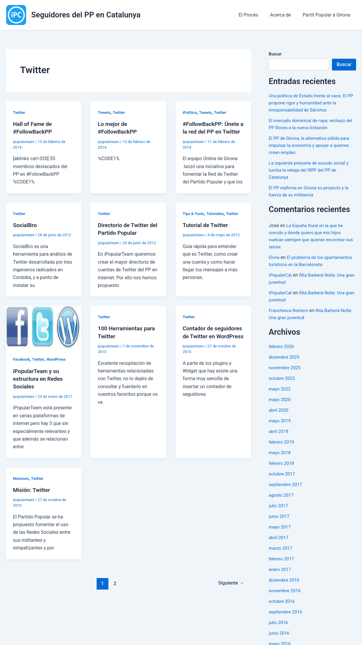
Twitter (19, 112)
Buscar (275, 54)
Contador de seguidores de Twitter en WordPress (211, 343)
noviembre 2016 (286, 597)
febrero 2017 (282, 566)
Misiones (21, 485)
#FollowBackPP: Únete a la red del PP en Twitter (213, 131)
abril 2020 (279, 417)
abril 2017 (279, 544)
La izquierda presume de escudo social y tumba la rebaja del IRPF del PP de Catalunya (311, 170)
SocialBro (25, 232)
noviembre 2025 (286, 375)
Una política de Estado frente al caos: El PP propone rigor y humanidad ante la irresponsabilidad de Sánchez (310, 103)
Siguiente (230, 590)
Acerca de (284, 15)
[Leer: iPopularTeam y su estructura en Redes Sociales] (43, 334)
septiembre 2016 (286, 619)
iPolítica (190, 112)
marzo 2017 (281, 555)
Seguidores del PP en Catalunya (85, 14)
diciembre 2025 (285, 364)
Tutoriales (217, 221)
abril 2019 (279, 438)
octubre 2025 (282, 385)
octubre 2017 (282, 481)
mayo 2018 (280, 459)
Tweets (104, 112)
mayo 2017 (280, 534)
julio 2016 (279, 629)
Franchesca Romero (289, 317)
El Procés (254, 15)
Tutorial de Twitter (207, 232)
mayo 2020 (280, 406)
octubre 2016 (282, 608)
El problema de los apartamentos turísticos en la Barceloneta (299, 264)
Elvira (274, 257)
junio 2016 (279, 640)
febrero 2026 (282, 353)
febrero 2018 (282, 470)
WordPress (59, 366)
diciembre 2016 (285, 587)
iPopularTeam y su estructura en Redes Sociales (39, 386)
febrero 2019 (282, 449)
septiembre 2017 (286, 491)
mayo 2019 (280, 428)
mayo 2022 (280, 396)
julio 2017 (279, 513)
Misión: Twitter (32, 496)
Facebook (22, 366)
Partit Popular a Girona (327, 15)
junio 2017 (279, 523)
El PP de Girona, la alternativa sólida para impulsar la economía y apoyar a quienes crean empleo (311, 145)
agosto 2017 (282, 502)
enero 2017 (280, 576)
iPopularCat (281, 282)
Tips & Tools (194, 221)
